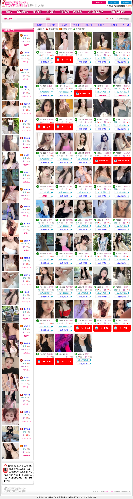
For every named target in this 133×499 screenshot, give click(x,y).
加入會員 (113, 2)
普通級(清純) (80, 29)
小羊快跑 (27, 429)
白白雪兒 (88, 119)
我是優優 (50, 354)
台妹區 (64, 25)
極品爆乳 (127, 186)
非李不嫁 (127, 220)
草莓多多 (88, 186)
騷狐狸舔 (27, 395)
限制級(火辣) (53, 29)
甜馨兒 (49, 220)
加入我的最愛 (124, 19)
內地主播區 (76, 25)
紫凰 (48, 321)
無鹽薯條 (50, 119)
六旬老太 (127, 52)
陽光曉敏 (69, 220)
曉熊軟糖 (50, 186)
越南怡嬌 (27, 104)
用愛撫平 (27, 206)
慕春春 (26, 70)
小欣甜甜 (27, 343)
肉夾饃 (87, 153)
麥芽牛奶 (88, 321)
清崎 (106, 119)
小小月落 (27, 309)
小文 (106, 86)
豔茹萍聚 (27, 275)
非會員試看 (45, 62)
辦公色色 (127, 153)
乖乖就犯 (69, 52)
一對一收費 (125, 25)
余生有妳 (27, 412)
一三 (106, 287)
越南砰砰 (69, 321)
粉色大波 (50, 153)
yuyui (68, 86)
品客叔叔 (107, 186)
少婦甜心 (127, 321)
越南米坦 (69, 254)
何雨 (25, 87)
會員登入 (99, 2)
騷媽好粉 (107, 254)
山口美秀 (50, 287)
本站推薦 (89, 25)
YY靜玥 (26, 53)
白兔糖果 (27, 189)
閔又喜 (126, 287)
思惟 (87, 254)
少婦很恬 (107, 153)
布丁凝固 (27, 224)
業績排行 (40, 25)
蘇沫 (25, 121)
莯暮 (125, 254)
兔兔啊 (26, 155)
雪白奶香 (27, 258)
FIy (67, 354)
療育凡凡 (127, 86)
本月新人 (101, 25)
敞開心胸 (27, 241)
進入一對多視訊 (83, 58)
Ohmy (26, 35)
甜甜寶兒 (88, 220)
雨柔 (87, 86)
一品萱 (68, 153)
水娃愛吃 (69, 119)
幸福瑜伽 (88, 287)
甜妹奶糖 (27, 138)
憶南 (87, 354)
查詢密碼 (126, 2)
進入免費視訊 (45, 58)
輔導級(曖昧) (67, 29)
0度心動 (26, 292)
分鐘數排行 (52, 25)
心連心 (49, 52)
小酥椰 (106, 220)
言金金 (26, 172)
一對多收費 (113, 25)
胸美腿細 (127, 119)
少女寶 (26, 378)
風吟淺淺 (27, 360)
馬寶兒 (106, 52)
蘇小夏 (49, 86)
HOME (110, 19)
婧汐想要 (27, 326)
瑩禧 (25, 446)
